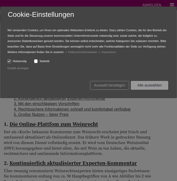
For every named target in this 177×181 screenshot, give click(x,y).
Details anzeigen (18, 68)
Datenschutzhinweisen (82, 52)
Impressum (109, 52)
